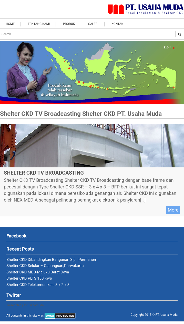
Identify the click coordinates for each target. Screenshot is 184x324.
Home (10, 24)
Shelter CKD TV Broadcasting (44, 173)
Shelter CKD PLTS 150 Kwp (29, 278)
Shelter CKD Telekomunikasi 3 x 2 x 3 (37, 284)
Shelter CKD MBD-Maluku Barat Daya (37, 272)
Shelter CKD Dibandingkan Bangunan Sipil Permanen (51, 259)
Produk (69, 24)
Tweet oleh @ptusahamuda (25, 305)
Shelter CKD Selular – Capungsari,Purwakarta (45, 265)
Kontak (117, 24)
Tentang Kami (39, 24)
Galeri (93, 24)
